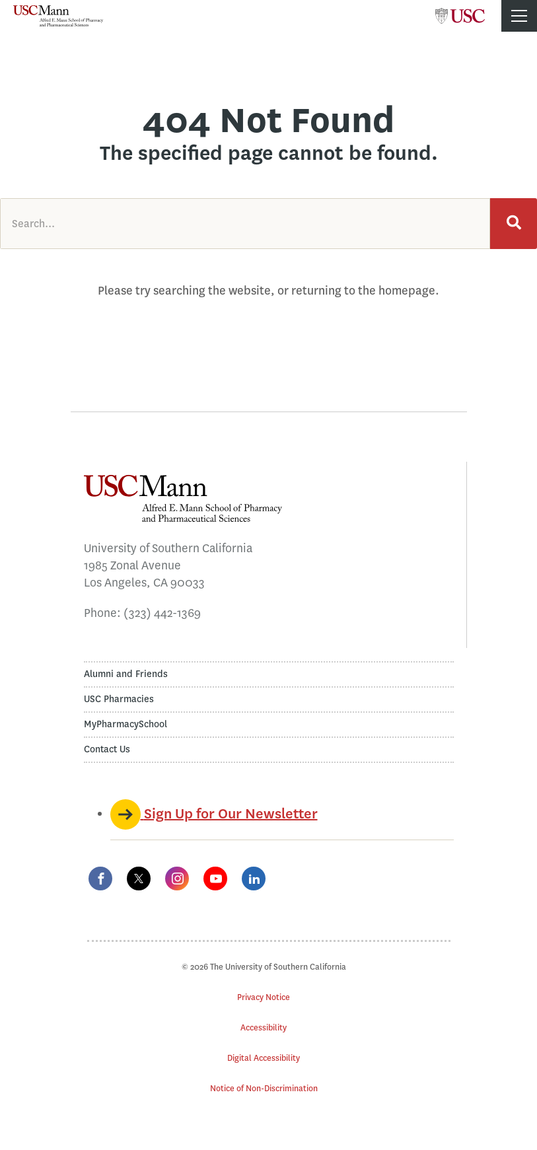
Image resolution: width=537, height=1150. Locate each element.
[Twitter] (139, 878)
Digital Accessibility (263, 1057)
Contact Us (107, 749)
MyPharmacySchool (125, 724)
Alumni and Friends (126, 674)
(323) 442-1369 (162, 613)
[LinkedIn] (254, 878)
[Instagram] (177, 878)
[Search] (513, 223)
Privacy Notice (263, 997)
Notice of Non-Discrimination (264, 1088)
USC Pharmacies (119, 699)
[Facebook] (100, 878)
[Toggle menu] (519, 16)
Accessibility (263, 1027)
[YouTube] (215, 878)
